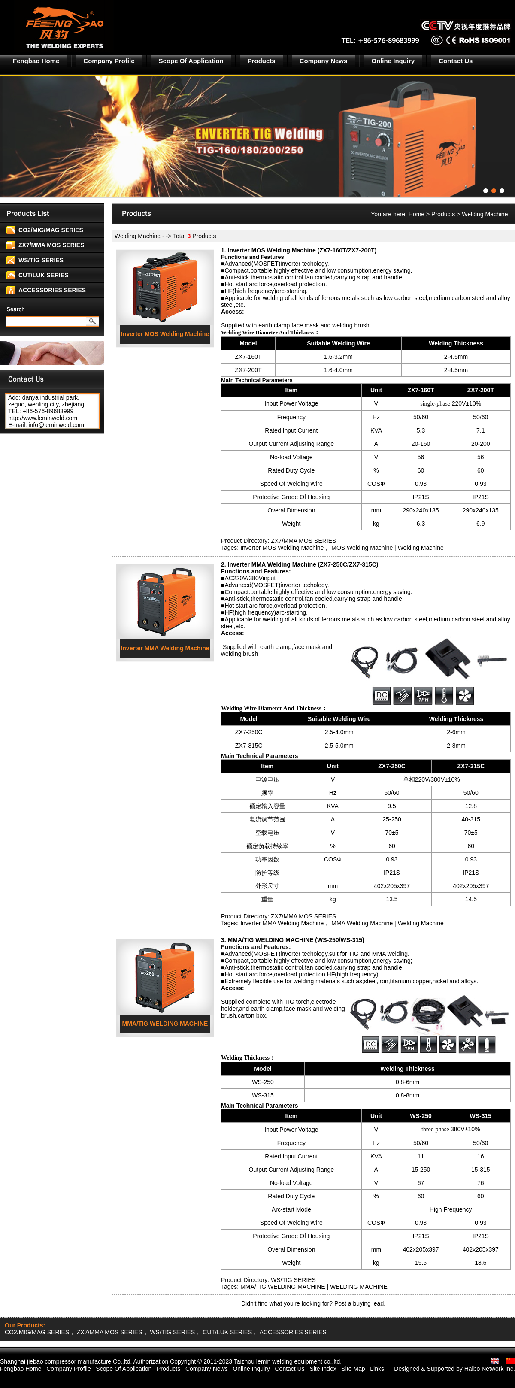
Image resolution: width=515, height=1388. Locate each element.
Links (377, 1368)
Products (262, 60)
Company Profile (108, 60)
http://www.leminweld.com (42, 418)
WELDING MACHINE (359, 1286)
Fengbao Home (36, 60)
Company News (324, 60)
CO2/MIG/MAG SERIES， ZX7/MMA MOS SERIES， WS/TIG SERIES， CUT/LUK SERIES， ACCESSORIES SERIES (166, 1332)
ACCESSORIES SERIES (52, 290)
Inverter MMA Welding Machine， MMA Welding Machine (316, 923)
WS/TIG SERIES (41, 260)
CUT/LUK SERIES (43, 275)
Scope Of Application (191, 60)
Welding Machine (421, 547)
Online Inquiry (393, 60)
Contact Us (456, 60)
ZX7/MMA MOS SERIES (51, 245)
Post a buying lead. (359, 1303)
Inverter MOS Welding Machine (165, 333)
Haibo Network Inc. (489, 1368)
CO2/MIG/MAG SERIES (50, 230)
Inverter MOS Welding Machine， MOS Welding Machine (316, 547)
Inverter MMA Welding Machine (165, 648)
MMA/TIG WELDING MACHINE (165, 1023)
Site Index (322, 1368)
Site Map (353, 1368)
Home (416, 214)
